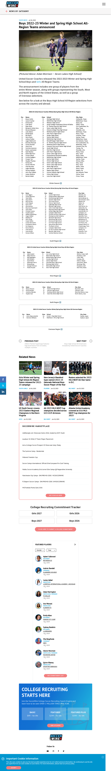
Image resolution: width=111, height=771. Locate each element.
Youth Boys (23, 20)
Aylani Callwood (49, 556)
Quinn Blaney (48, 662)
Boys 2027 (37, 521)
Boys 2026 (74, 521)
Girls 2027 (37, 513)
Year (49, 550)
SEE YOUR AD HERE (55, 495)
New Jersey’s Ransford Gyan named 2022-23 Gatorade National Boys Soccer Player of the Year (54, 381)
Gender (39, 550)
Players (46, 388)
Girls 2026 (74, 513)
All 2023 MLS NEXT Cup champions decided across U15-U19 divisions (55, 410)
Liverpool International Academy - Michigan (59, 584)
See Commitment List (55, 675)
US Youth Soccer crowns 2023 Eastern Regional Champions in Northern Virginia (29, 412)
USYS (20, 419)
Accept (13, 768)
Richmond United (49, 655)
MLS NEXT (72, 388)
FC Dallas (46, 596)
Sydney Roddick (49, 627)
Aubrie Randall (49, 568)
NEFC (45, 643)
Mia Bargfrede (48, 639)
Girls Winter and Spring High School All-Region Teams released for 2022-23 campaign (30, 381)
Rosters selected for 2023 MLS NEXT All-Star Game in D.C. (80, 380)
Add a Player (55, 725)
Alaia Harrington (49, 592)
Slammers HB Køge (50, 572)
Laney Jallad (48, 580)
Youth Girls (23, 388)
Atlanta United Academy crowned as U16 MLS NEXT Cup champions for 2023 (79, 412)
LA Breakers (47, 631)
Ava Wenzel (47, 604)
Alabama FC (47, 607)
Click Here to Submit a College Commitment (55, 529)
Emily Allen (47, 615)
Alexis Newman (49, 651)
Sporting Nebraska (50, 666)
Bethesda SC (47, 560)
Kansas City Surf (49, 619)
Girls (38, 82)
